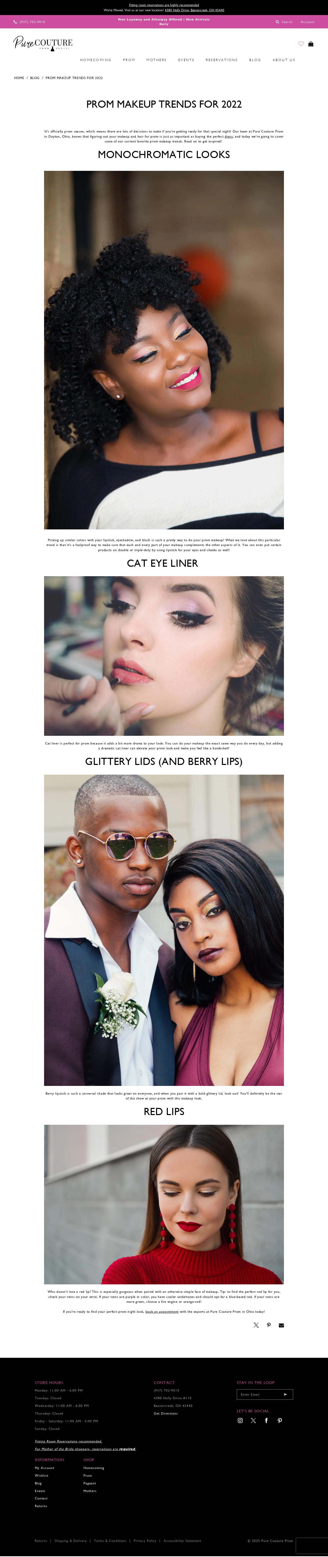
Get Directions (166, 1414)
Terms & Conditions (110, 1541)
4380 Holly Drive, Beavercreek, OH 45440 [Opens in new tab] (194, 10)
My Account (44, 1468)
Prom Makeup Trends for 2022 (74, 79)
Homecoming (94, 1468)
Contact (41, 1499)
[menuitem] (31, 61)
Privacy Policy (145, 1541)
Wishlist (41, 1476)
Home (19, 78)
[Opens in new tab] (229, 137)
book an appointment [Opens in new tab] (162, 1312)
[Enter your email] (265, 1395)
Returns (41, 1507)
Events (40, 1491)
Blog (35, 78)
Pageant (90, 1484)
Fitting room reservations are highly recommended (164, 5)
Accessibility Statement (182, 1541)
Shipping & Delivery (71, 1541)
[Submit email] (285, 1395)
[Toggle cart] (309, 44)
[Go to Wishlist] (297, 44)
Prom (88, 1476)
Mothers (90, 1491)
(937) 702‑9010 (166, 1391)
